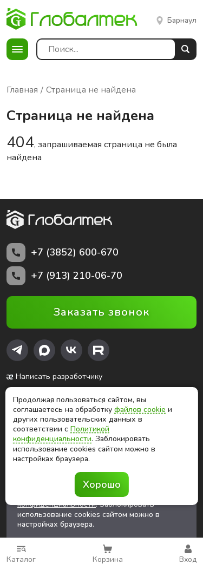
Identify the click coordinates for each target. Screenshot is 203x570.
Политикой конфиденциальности (61, 434)
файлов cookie (140, 409)
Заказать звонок (101, 312)
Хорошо (102, 484)
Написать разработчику (54, 377)
